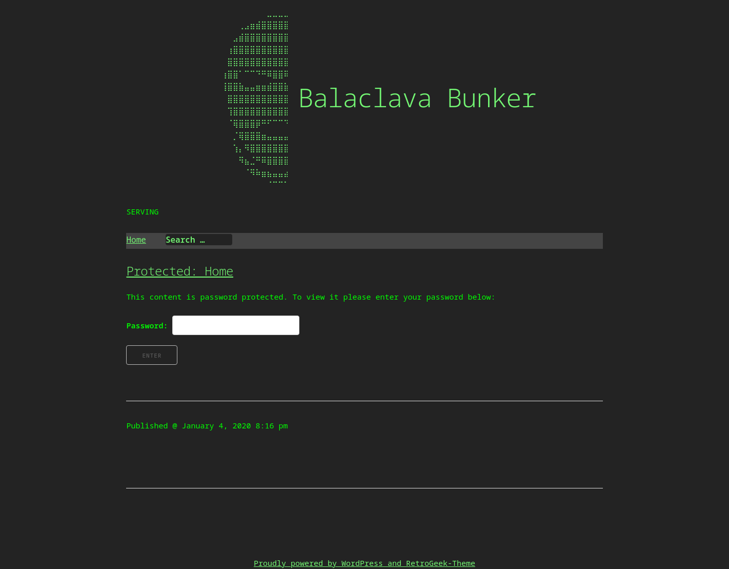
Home (136, 239)
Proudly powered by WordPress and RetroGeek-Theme (364, 563)
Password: (212, 325)
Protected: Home (179, 270)
